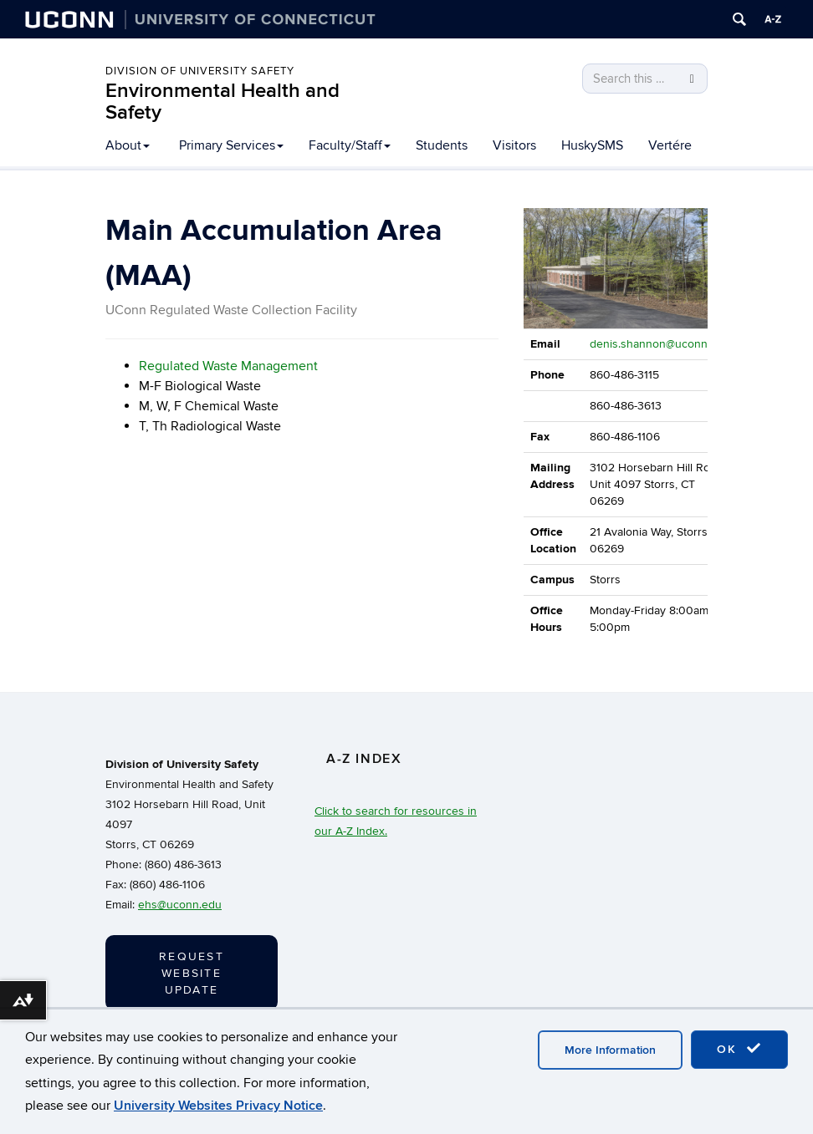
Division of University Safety (199, 71)
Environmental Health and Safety (222, 102)
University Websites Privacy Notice (218, 1105)
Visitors (514, 145)
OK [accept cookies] (739, 1048)
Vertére (670, 145)
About (127, 145)
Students (442, 145)
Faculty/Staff (350, 145)
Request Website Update (191, 973)
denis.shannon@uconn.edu (660, 344)
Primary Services (231, 145)
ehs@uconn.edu (180, 905)
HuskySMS (592, 145)
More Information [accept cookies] (610, 1050)
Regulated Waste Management (228, 366)
